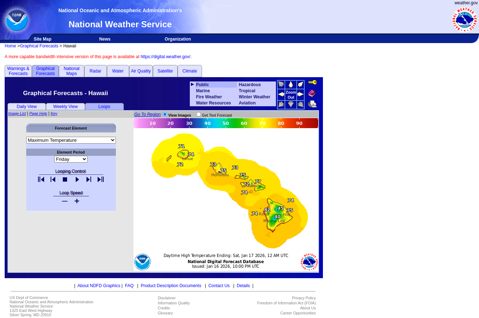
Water (118, 71)
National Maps (71, 71)
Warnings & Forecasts (18, 71)
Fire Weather (209, 96)
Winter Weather (255, 96)
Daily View (27, 106)
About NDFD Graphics (99, 285)
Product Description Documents (171, 285)
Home (10, 45)
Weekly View (65, 106)
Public (202, 84)
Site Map (42, 39)
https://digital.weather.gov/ (166, 56)
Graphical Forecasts (39, 45)
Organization (178, 39)
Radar (96, 71)
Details (243, 285)
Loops (104, 106)
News (105, 39)
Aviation (247, 103)
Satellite (165, 71)
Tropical (247, 90)
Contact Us (219, 285)
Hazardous (250, 84)
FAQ (129, 285)
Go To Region (147, 114)
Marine (203, 90)
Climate (190, 71)
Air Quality (141, 71)
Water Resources (213, 103)
